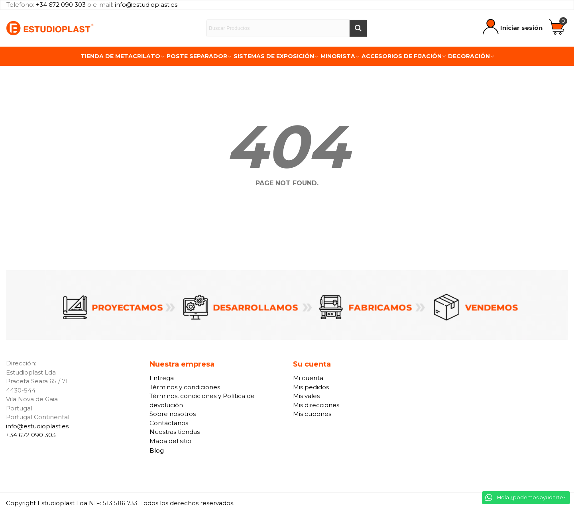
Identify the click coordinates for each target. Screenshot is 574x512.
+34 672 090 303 (61, 4)
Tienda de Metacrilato (120, 56)
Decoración (469, 56)
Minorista (337, 56)
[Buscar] (358, 28)
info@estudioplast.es (146, 4)
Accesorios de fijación (402, 56)
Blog (156, 450)
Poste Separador (197, 56)
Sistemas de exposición (274, 56)
